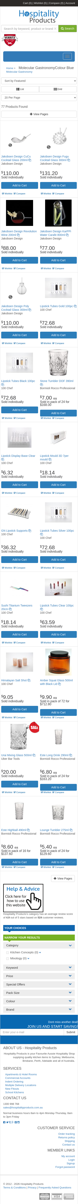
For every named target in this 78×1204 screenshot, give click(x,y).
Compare (56, 3)
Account (70, 3)
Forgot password (65, 1166)
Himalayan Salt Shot (15, 680)
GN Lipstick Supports (16, 530)
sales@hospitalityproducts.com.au (23, 1107)
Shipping (70, 1141)
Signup (71, 1163)
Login (71, 1159)
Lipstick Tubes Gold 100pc (58, 306)
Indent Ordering (14, 1081)
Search (67, 28)
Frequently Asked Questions (55, 1187)
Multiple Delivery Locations (20, 1085)
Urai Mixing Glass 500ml (18, 755)
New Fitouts (12, 1088)
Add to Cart (19, 185)
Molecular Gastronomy (19, 71)
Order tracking (66, 1133)
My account (68, 1156)
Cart (27, 3)
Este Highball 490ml (15, 830)
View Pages (39, 114)
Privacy (32, 1187)
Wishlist (40, 3)
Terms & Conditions (14, 1187)
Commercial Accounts (17, 1077)
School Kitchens (14, 1092)
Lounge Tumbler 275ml (56, 830)
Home (9, 68)
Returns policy (66, 1137)
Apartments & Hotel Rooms (21, 1074)
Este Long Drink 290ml (56, 755)
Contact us (68, 1144)
